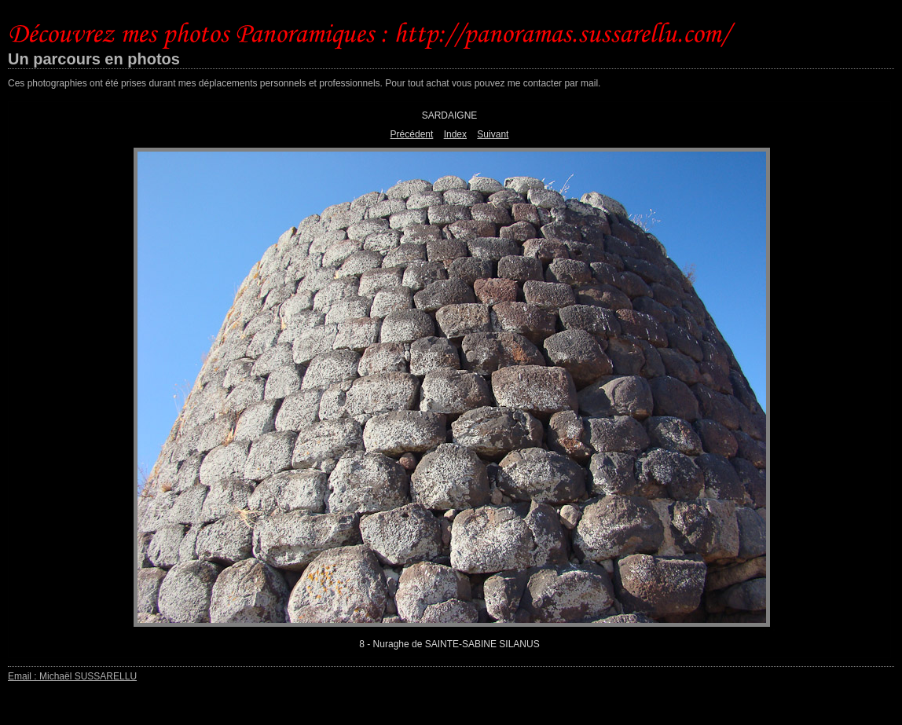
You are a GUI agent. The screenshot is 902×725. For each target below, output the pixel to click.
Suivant (492, 134)
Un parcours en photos (94, 59)
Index (455, 134)
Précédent (412, 134)
